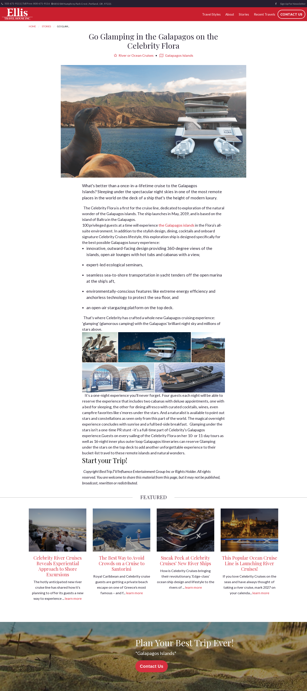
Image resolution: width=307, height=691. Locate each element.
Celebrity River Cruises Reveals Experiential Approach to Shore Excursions (57, 566)
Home (32, 26)
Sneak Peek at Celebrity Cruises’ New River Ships (185, 560)
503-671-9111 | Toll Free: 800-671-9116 (25, 3)
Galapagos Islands (176, 55)
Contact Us (291, 14)
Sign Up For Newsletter (293, 3)
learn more (73, 598)
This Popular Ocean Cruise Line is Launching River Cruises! (249, 563)
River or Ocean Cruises (134, 55)
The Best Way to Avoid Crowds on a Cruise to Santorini (122, 563)
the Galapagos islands (176, 225)
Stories (244, 14)
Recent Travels (264, 14)
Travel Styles (211, 14)
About (229, 14)
